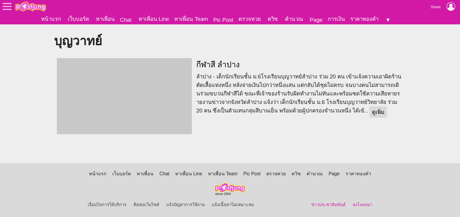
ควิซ (273, 19)
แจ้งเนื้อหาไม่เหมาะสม (233, 204)
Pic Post (223, 20)
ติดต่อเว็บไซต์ (146, 204)
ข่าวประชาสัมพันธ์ (328, 204)
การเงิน (336, 19)
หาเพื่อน (105, 19)
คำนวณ (294, 19)
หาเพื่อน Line (153, 19)
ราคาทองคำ (364, 19)
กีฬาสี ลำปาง (218, 64)
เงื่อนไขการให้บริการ (107, 204)
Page (316, 20)
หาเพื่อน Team (191, 19)
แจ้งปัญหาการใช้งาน (185, 204)
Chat (125, 20)
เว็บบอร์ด (78, 19)
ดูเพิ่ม (378, 112)
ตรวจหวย (250, 19)
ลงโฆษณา (362, 204)
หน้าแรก (51, 19)
